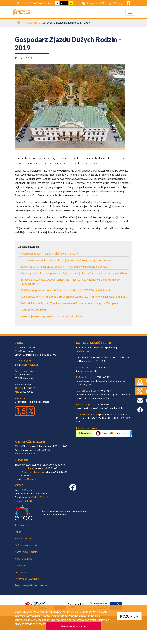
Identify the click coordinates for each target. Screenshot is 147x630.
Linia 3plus (21, 565)
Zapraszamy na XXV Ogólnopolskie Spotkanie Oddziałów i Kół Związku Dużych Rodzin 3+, (74, 296)
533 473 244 (25, 361)
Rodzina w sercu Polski (34, 309)
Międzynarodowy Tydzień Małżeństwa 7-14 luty (49, 253)
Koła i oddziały (23, 558)
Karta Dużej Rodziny (26, 551)
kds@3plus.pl (83, 351)
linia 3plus (21, 459)
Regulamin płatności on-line (31, 585)
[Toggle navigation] (130, 12)
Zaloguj (115, 3)
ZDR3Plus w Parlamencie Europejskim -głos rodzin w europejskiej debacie (64, 266)
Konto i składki (23, 538)
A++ (39, 3)
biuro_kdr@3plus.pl (25, 453)
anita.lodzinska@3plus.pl (35, 497)
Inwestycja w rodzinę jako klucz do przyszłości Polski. (52, 316)
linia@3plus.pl (29, 479)
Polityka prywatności (27, 578)
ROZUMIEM (129, 616)
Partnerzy (20, 571)
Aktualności (31, 22)
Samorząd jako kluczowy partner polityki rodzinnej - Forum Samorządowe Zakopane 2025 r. (74, 273)
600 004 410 (25, 500)
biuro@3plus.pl (30, 364)
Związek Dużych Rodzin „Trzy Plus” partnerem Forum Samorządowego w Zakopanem (70, 303)
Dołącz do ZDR (93, 3)
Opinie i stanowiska (26, 545)
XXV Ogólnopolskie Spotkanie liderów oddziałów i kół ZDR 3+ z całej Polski (65, 290)
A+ (34, 3)
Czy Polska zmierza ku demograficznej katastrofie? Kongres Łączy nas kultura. (67, 260)
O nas (18, 531)
